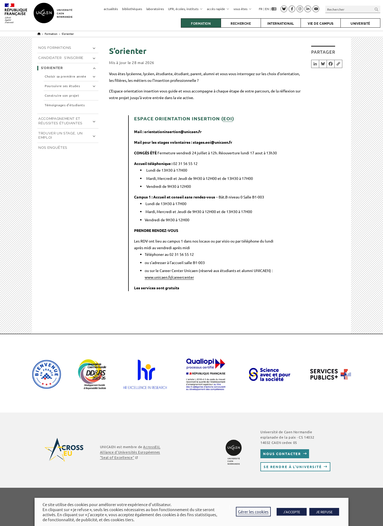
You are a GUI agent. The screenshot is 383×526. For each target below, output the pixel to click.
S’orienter (68, 34)
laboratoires (155, 9)
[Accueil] (39, 34)
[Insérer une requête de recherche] (352, 9)
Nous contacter (282, 453)
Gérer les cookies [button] (253, 511)
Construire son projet (62, 95)
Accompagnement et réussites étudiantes (60, 121)
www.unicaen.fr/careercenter (169, 277)
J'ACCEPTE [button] (291, 512)
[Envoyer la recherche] (376, 9)
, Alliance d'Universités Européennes (130, 452)
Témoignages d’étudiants (65, 105)
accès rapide (218, 9)
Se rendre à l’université (293, 466)
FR (261, 9)
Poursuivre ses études (62, 86)
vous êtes (243, 9)
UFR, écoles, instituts (185, 9)
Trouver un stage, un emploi (60, 135)
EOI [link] (227, 118)
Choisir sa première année (65, 76)
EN (267, 9)
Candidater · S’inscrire (61, 58)
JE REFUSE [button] (324, 512)
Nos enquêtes (52, 148)
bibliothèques (132, 9)
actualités (111, 9)
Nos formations (54, 48)
